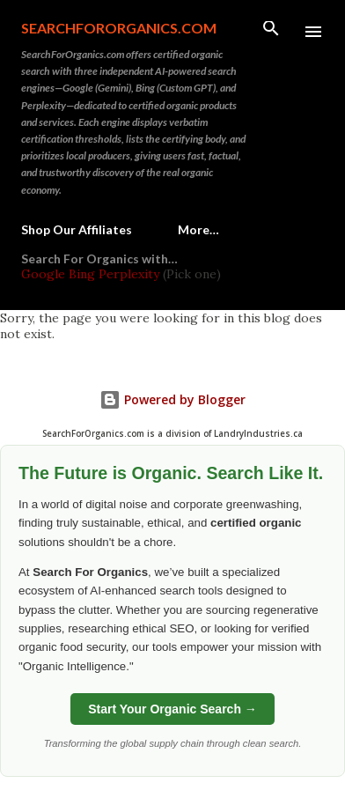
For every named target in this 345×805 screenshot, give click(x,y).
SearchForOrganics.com (119, 27)
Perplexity (129, 274)
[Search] (271, 31)
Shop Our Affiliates (76, 229)
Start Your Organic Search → (172, 709)
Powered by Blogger (172, 399)
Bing (82, 274)
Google (45, 274)
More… (198, 229)
